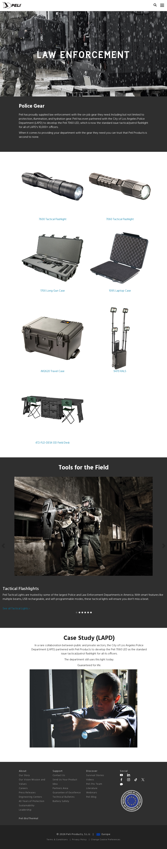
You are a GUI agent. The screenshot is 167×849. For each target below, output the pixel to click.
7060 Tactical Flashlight (120, 188)
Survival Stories (95, 775)
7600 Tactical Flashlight (53, 188)
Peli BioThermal (28, 818)
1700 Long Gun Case (53, 260)
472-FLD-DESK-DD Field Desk (53, 412)
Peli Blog (91, 797)
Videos (90, 780)
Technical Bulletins (64, 797)
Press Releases (27, 793)
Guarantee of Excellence (67, 793)
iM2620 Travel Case (53, 340)
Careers (23, 788)
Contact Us (59, 775)
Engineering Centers (30, 797)
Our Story (24, 775)
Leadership (25, 810)
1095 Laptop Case (120, 260)
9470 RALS (120, 340)
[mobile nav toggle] (162, 4)
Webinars (91, 793)
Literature (92, 788)
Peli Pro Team (94, 784)
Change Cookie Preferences (105, 839)
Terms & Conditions (57, 839)
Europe (103, 834)
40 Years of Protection (31, 801)
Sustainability (26, 806)
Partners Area (60, 788)
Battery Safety (61, 801)
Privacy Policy (79, 839)
